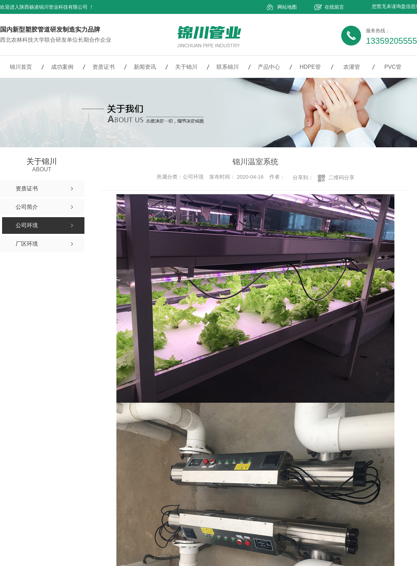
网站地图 (287, 7)
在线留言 (334, 7)
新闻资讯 (145, 67)
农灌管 (351, 67)
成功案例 (62, 67)
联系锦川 (227, 67)
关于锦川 (186, 67)
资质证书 (103, 67)
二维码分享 (341, 177)
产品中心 (269, 67)
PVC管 (392, 67)
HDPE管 (310, 67)
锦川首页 (21, 67)
